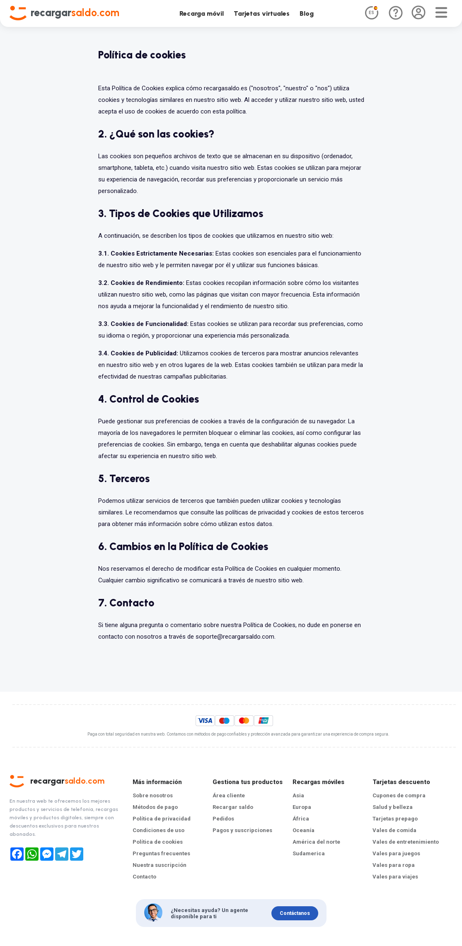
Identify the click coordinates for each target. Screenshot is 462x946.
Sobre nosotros (153, 795)
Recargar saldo (233, 807)
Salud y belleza (393, 807)
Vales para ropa (394, 865)
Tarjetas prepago (395, 819)
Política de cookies (158, 842)
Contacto (144, 877)
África (301, 819)
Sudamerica (309, 853)
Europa (302, 807)
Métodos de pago (155, 807)
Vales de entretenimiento (406, 842)
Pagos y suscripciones (242, 830)
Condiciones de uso (158, 830)
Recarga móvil (201, 13)
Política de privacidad (162, 819)
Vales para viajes (395, 877)
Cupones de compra (399, 795)
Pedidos (223, 819)
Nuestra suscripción (159, 865)
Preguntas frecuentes (161, 853)
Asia (298, 795)
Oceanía (303, 830)
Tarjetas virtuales (262, 13)
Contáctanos (295, 913)
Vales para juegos (396, 853)
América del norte (316, 842)
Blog (307, 13)
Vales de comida (394, 830)
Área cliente (229, 795)
